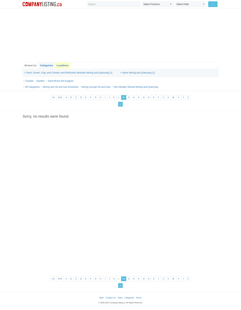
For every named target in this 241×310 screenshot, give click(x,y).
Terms (139, 298)
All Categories (32, 87)
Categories (46, 65)
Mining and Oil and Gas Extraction (60, 87)
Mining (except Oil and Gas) (96, 87)
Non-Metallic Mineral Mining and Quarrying (136, 87)
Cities (120, 298)
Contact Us (111, 298)
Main (101, 298)
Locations (62, 65)
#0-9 (60, 97)
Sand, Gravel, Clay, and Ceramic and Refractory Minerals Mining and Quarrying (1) (69, 72)
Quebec (40, 81)
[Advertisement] (120, 35)
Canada (29, 81)
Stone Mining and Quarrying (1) (138, 72)
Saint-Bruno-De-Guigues (60, 81)
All (53, 97)
